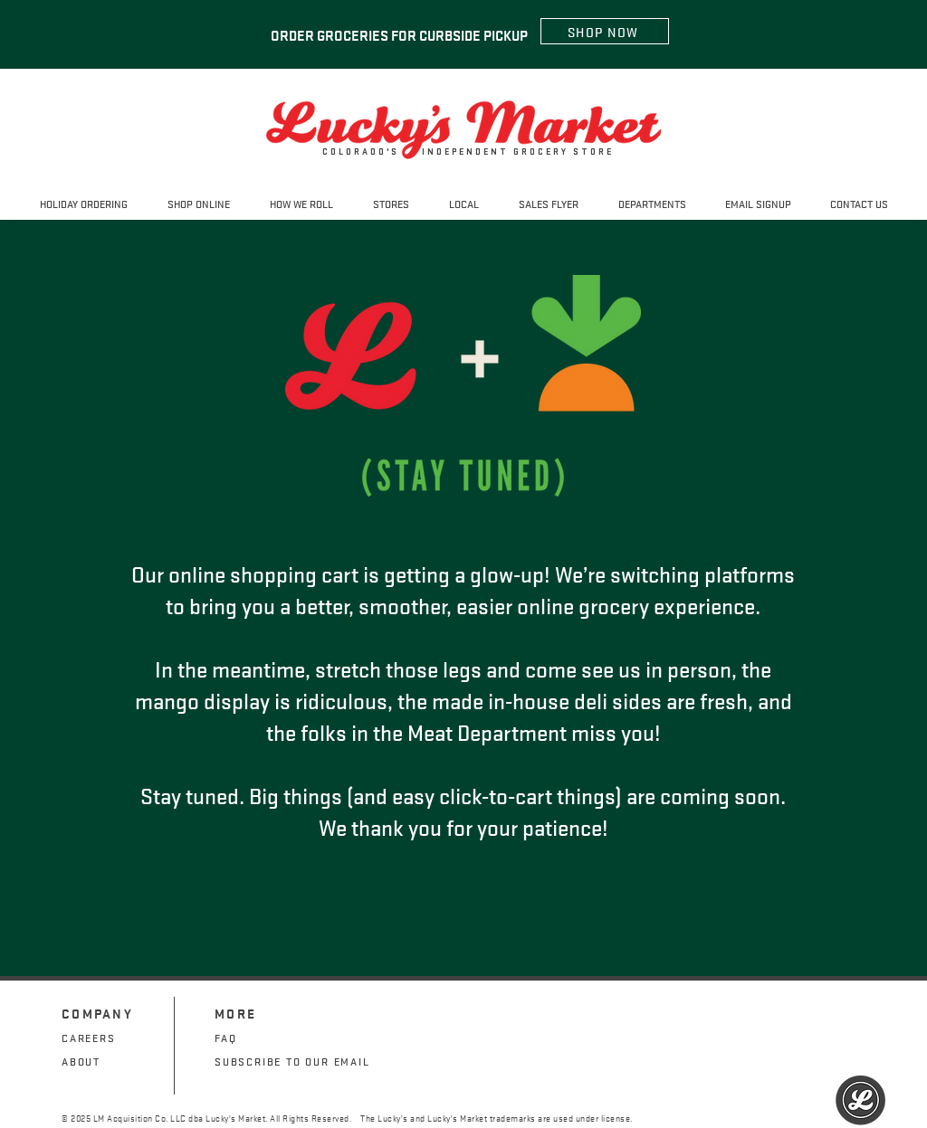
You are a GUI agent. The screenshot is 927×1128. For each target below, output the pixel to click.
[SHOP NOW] (604, 31)
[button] (391, 203)
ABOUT (81, 1060)
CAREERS (89, 1037)
